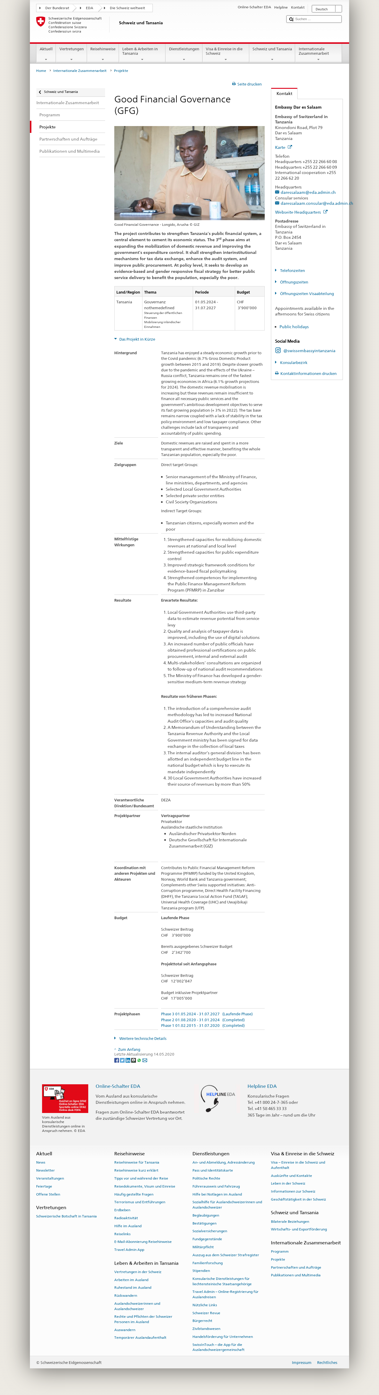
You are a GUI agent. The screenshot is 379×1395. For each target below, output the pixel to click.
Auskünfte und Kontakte (291, 1175)
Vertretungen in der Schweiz (137, 1272)
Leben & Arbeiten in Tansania (142, 54)
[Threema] (134, 1060)
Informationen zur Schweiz (293, 1191)
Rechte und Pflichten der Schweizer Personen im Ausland (143, 1319)
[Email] (144, 1060)
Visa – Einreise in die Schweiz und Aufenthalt (298, 1165)
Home (41, 71)
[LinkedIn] (128, 1060)
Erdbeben (122, 1210)
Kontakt (281, 93)
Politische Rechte (206, 1178)
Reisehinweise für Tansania (136, 1162)
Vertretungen (71, 54)
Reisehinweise (103, 54)
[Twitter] (123, 1060)
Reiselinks (122, 1234)
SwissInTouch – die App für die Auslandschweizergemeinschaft (218, 1347)
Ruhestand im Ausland (132, 1288)
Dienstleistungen (184, 54)
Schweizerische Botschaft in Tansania (66, 1216)
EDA (89, 8)
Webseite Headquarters (301, 212)
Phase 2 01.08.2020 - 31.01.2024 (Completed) (203, 1020)
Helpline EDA (262, 1086)
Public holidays (294, 326)
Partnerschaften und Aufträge (296, 1267)
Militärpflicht (203, 1247)
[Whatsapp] (139, 1060)
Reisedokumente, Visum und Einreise (144, 1186)
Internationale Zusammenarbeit (319, 54)
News (40, 1162)
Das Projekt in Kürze (136, 339)
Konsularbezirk (293, 362)
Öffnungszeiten (293, 282)
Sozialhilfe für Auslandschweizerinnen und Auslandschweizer (227, 1204)
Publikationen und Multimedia (296, 1275)
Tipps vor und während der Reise (141, 1178)
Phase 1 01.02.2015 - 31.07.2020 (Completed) (203, 1026)
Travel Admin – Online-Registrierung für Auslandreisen (225, 1294)
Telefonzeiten (292, 270)
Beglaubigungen (205, 1215)
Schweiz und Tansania (272, 54)
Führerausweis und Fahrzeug (216, 1186)
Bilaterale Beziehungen (290, 1221)
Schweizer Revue (206, 1313)
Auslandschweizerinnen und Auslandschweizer (137, 1306)
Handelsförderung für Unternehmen (222, 1337)
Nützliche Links (204, 1305)
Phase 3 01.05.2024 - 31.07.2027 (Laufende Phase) (207, 1014)
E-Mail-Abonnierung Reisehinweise (143, 1242)
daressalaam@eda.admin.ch (308, 192)
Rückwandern (125, 1295)
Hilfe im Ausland (128, 1226)
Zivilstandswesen (206, 1329)
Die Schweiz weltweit (127, 8)
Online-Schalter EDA (118, 1086)
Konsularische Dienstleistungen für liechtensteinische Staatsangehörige (222, 1281)
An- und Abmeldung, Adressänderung (223, 1162)
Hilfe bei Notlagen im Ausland (217, 1194)
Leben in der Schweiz (288, 1183)
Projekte (278, 1259)
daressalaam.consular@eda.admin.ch (317, 203)
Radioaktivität (126, 1218)
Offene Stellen (48, 1194)
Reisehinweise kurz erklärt (136, 1170)
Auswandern (124, 1330)
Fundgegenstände (207, 1239)
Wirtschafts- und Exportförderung (299, 1229)
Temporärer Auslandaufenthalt (140, 1338)
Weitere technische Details (142, 1038)
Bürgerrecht (202, 1321)
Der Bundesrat (57, 8)
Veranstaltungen (50, 1178)
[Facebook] (117, 1060)
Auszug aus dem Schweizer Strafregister (225, 1255)
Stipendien (201, 1271)
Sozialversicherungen (209, 1231)
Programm (280, 1251)
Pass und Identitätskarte (212, 1170)
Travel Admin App (129, 1250)
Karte (283, 147)
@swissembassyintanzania (309, 350)
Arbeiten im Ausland (131, 1280)
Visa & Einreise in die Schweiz (226, 54)
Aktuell (46, 54)
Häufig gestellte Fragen (133, 1194)
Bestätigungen (204, 1223)
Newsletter (45, 1170)
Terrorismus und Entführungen (139, 1202)
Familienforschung (207, 1263)
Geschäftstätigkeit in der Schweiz (298, 1199)
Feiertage (44, 1186)
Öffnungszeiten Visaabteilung (306, 293)
